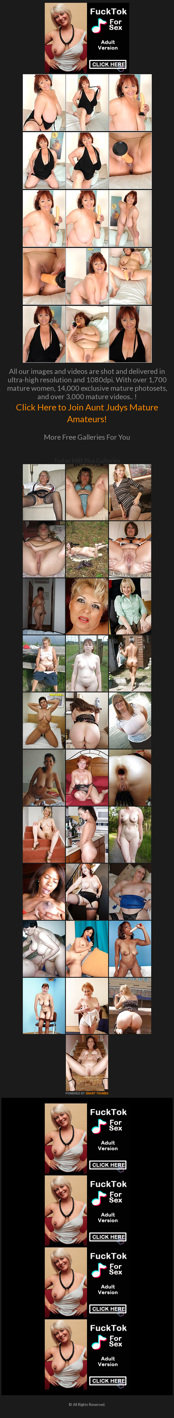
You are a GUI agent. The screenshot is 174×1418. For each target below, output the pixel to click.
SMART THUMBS (97, 1093)
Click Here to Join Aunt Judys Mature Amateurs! (87, 412)
